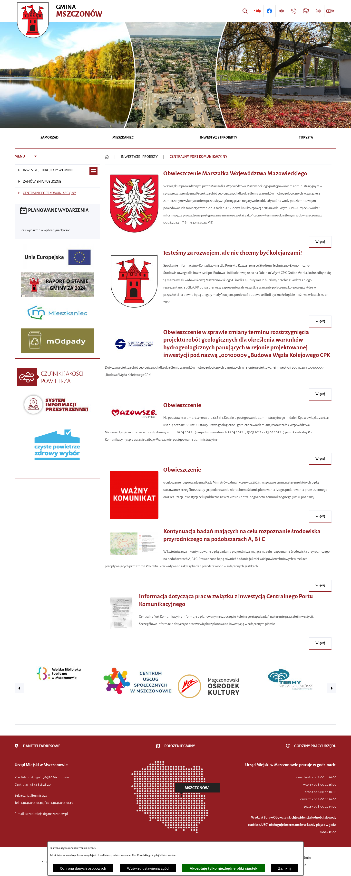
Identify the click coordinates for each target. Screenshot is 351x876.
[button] (134, 235)
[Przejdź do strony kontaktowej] (294, 11)
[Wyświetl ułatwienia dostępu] (281, 11)
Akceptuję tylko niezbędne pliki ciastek (223, 868)
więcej (320, 241)
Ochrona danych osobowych (83, 868)
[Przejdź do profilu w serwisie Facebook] (269, 11)
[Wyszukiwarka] (245, 11)
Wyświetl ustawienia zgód (148, 868)
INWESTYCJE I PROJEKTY (139, 156)
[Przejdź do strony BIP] (257, 11)
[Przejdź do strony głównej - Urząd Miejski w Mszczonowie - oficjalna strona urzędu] (60, 11)
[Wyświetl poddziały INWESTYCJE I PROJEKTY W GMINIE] (93, 171)
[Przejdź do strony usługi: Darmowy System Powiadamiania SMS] (318, 11)
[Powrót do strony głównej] (107, 156)
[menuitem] (50, 138)
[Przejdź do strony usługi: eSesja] (306, 11)
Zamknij (284, 868)
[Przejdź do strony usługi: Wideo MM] (330, 11)
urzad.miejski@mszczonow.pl (46, 814)
